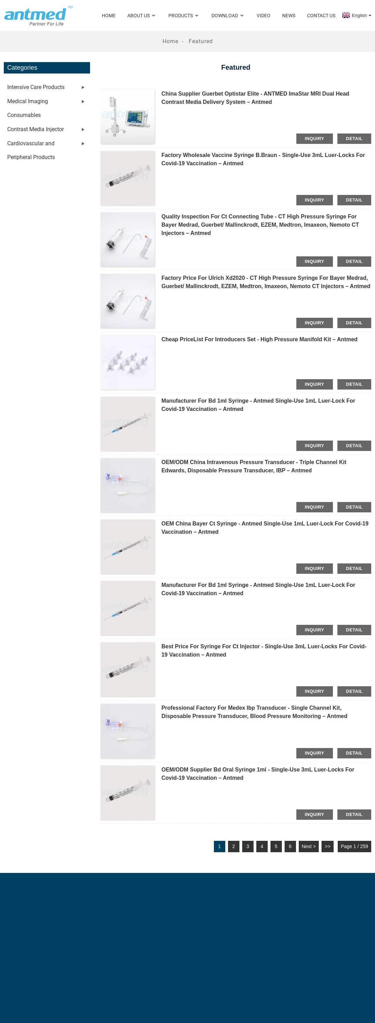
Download (228, 15)
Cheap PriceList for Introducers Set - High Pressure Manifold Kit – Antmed (259, 339)
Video (263, 15)
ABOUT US (142, 15)
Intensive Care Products (36, 87)
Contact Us (321, 15)
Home (109, 15)
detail (354, 138)
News (288, 15)
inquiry (314, 138)
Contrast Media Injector (35, 129)
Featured (201, 41)
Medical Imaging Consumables (27, 108)
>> (327, 846)
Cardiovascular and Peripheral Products (31, 150)
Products (184, 15)
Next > (309, 846)
